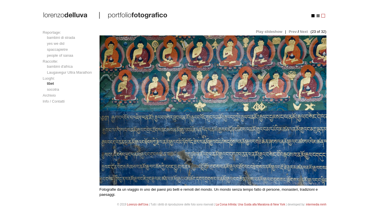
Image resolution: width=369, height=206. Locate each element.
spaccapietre (57, 49)
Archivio (49, 95)
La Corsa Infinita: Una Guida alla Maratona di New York (250, 204)
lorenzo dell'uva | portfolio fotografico (105, 15)
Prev (293, 31)
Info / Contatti (54, 101)
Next (304, 31)
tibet (50, 83)
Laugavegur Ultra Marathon (69, 72)
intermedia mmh (316, 204)
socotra (53, 89)
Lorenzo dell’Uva (137, 204)
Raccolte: (50, 61)
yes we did (55, 43)
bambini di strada (61, 37)
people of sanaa (60, 55)
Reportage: (52, 32)
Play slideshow (269, 31)
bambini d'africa (60, 66)
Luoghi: (49, 78)
